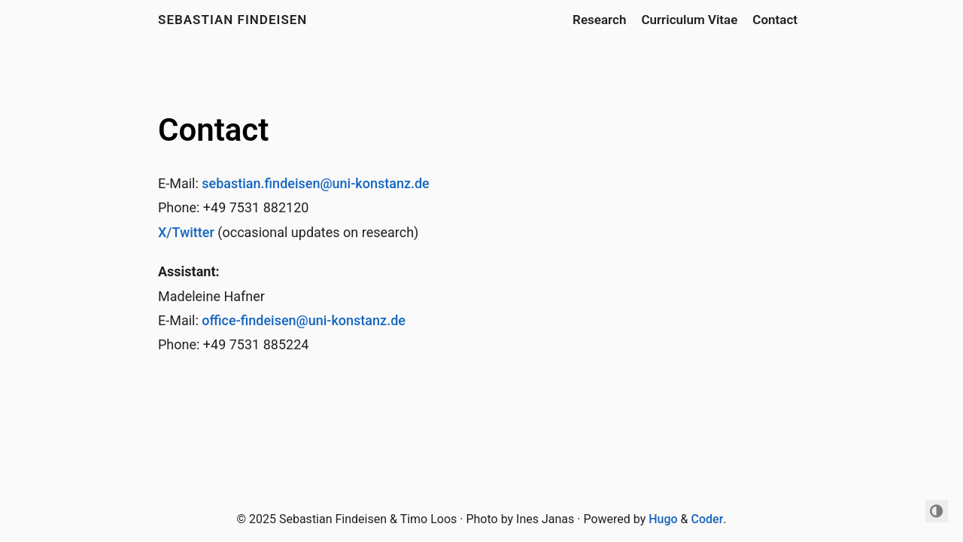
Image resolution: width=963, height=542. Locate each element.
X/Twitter (186, 232)
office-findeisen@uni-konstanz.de (304, 320)
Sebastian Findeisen (232, 19)
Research (599, 19)
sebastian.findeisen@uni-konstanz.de (315, 183)
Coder (707, 519)
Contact (774, 19)
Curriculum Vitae (689, 19)
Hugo (663, 519)
